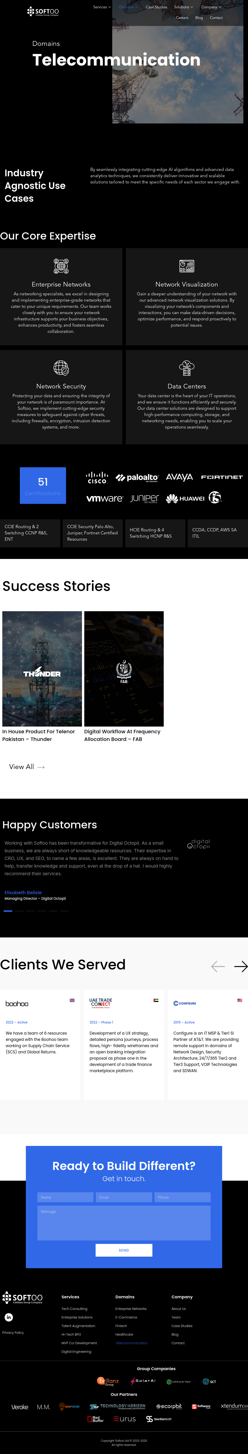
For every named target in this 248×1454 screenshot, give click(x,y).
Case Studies (156, 7)
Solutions (183, 7)
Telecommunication (131, 1343)
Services (102, 7)
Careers (182, 18)
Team (176, 1317)
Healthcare (124, 1334)
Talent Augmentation (78, 1326)
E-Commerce (126, 1317)
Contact (216, 18)
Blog (199, 18)
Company (211, 7)
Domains (128, 7)
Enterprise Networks (131, 1308)
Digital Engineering (76, 1351)
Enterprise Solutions (77, 1317)
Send (124, 1250)
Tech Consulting (75, 1308)
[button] (241, 1097)
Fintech (121, 1326)
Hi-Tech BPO (71, 1334)
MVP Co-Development (79, 1343)
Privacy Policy (13, 1332)
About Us (179, 1308)
